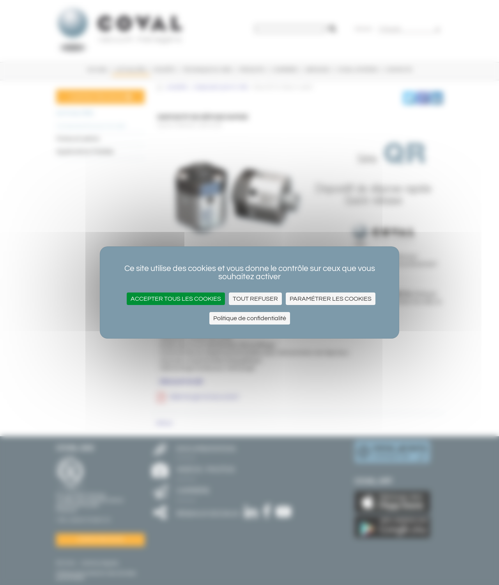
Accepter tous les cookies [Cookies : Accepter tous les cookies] (176, 299)
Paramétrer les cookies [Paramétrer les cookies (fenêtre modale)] (331, 299)
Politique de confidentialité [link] (249, 318)
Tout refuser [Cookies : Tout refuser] (255, 299)
